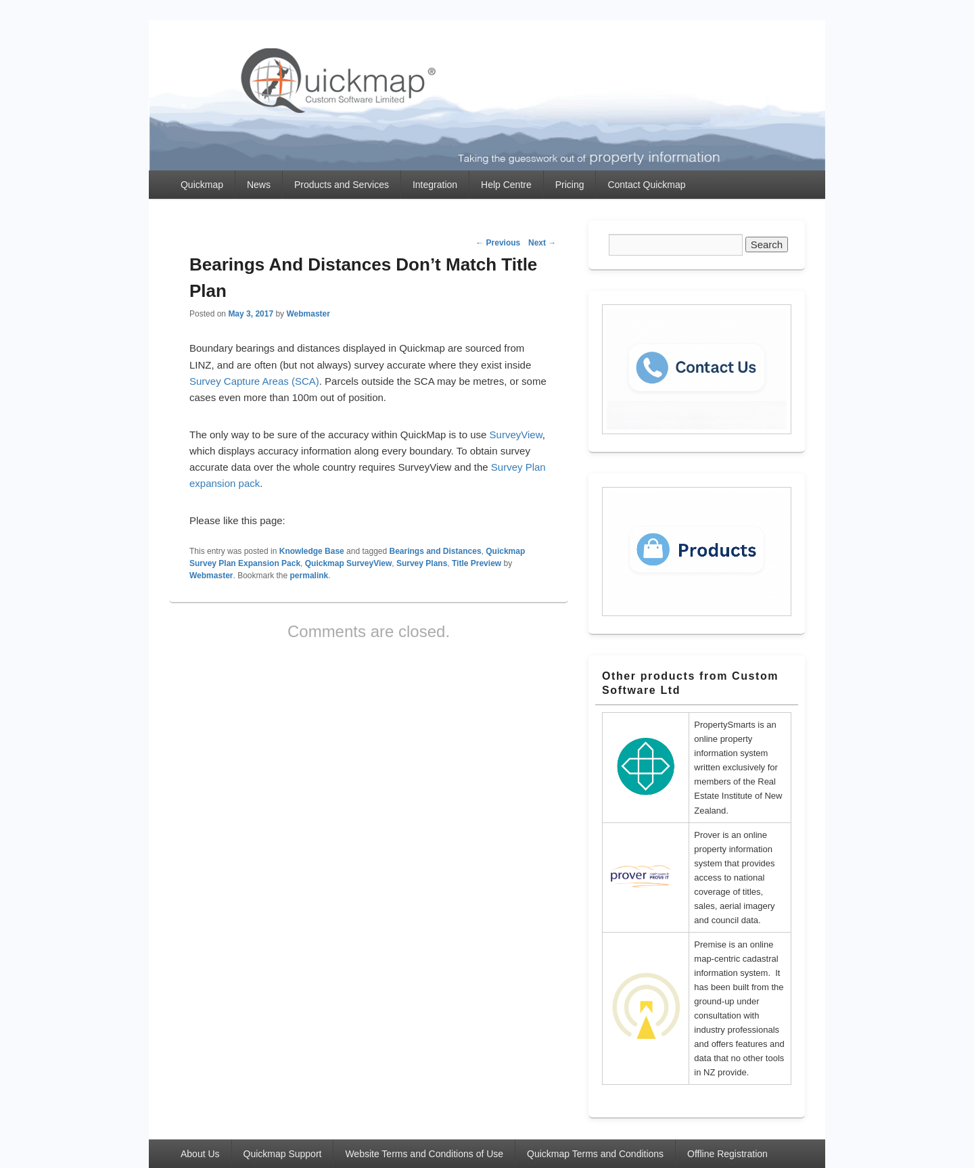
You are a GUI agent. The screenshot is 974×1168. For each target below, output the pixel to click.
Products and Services (341, 184)
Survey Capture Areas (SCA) (254, 381)
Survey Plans (421, 563)
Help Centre (506, 184)
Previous (498, 243)
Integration (435, 184)
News (259, 184)
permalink (309, 575)
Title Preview (476, 563)
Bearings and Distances (436, 551)
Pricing (569, 184)
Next (542, 243)
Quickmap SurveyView (348, 563)
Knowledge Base (311, 551)
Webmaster (307, 314)
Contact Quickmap (646, 184)
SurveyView (516, 434)
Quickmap (202, 184)
